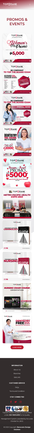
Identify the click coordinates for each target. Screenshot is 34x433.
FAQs (17, 387)
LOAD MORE (17, 347)
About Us (17, 370)
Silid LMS (17, 377)
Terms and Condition (17, 391)
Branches (17, 373)
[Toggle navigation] (29, 4)
